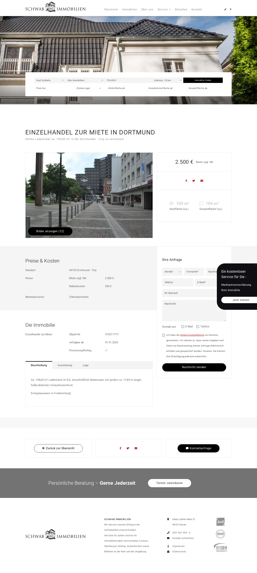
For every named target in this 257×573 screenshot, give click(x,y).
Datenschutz (175, 551)
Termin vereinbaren (169, 483)
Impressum (175, 546)
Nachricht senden (194, 367)
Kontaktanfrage (198, 448)
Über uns (147, 9)
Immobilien (129, 9)
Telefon (204, 326)
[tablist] (89, 365)
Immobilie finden (203, 80)
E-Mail (189, 326)
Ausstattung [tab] (65, 365)
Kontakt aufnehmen (179, 538)
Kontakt (197, 9)
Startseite (111, 9)
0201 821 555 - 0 (177, 532)
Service (163, 9)
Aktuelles (181, 9)
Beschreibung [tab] (39, 365)
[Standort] (128, 80)
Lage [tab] (86, 365)
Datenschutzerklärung (192, 335)
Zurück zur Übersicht (58, 448)
